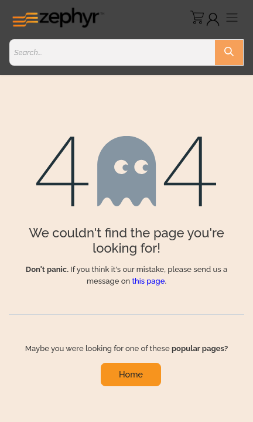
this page (148, 281)
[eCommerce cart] (197, 17)
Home (131, 374)
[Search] (229, 52)
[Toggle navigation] (232, 17)
